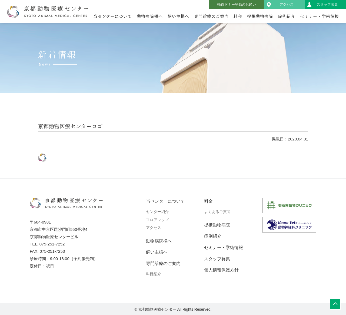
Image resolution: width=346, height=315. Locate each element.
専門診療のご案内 (211, 16)
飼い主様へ (178, 16)
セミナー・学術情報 (319, 16)
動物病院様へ (150, 16)
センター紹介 (157, 211)
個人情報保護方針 (221, 270)
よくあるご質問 (217, 211)
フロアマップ (157, 220)
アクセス (287, 4)
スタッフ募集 (327, 4)
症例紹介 (286, 16)
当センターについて (112, 16)
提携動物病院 (260, 16)
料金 (238, 16)
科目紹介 (153, 274)
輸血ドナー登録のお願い (236, 4)
